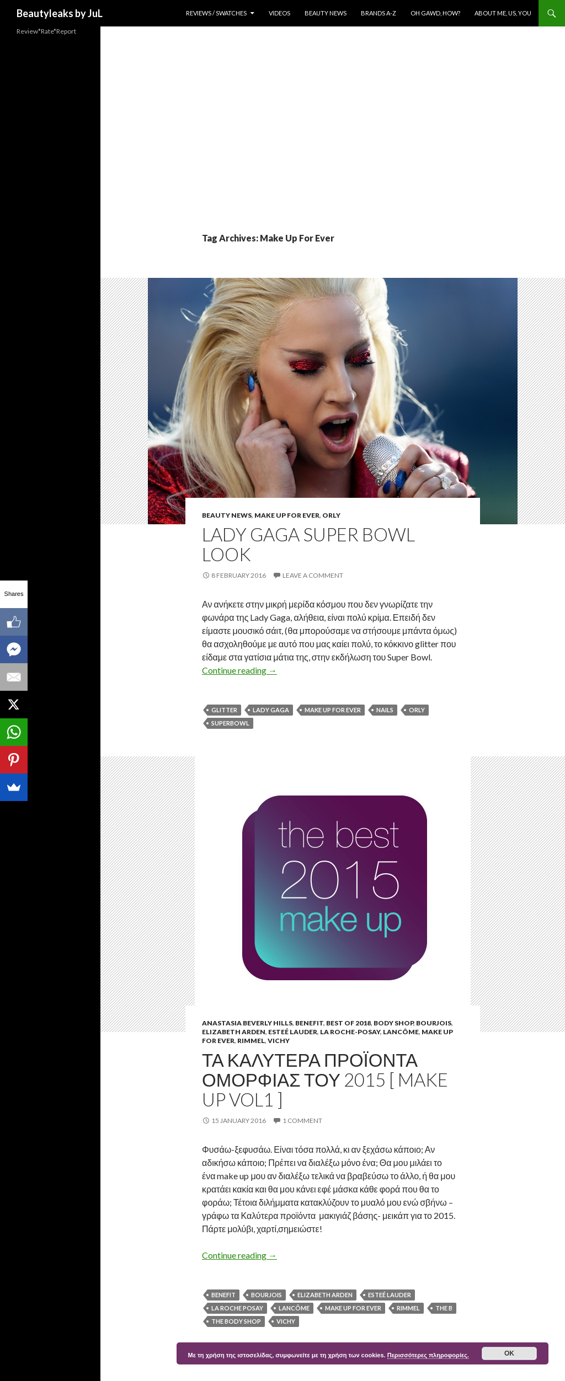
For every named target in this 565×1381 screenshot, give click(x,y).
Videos (279, 13)
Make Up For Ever (286, 515)
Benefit (309, 1023)
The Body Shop (236, 1321)
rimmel (408, 1308)
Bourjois (433, 1023)
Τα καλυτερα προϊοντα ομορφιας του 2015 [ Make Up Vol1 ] (325, 1079)
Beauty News (326, 13)
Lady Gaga (271, 709)
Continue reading (239, 670)
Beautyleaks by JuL (60, 13)
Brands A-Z (378, 13)
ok (509, 1353)
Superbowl (230, 723)
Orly (331, 515)
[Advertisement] (332, 149)
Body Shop (393, 1023)
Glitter (224, 709)
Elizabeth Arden (233, 1032)
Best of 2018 (348, 1023)
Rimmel (251, 1040)
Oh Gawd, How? (435, 13)
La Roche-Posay (350, 1032)
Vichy (279, 1040)
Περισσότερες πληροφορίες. (428, 1355)
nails (384, 709)
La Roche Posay (237, 1308)
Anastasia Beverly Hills (247, 1023)
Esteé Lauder (292, 1032)
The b (443, 1308)
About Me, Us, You (503, 13)
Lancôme (401, 1032)
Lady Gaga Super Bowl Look (308, 544)
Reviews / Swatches (216, 13)
